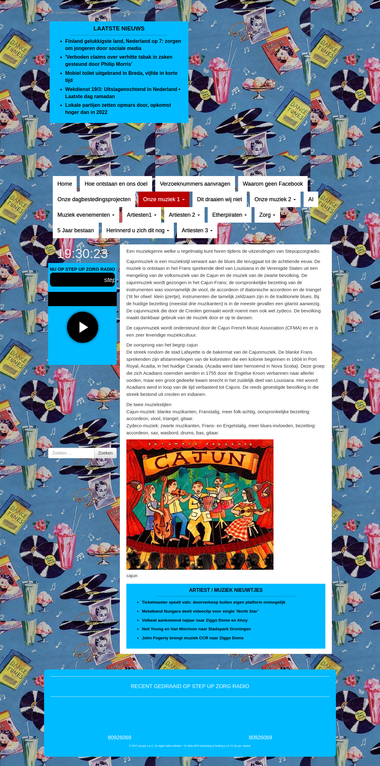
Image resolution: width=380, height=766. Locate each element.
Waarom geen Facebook (273, 184)
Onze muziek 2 (275, 199)
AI (311, 199)
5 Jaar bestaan (75, 230)
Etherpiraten (229, 215)
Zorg (267, 215)
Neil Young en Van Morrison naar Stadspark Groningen (196, 629)
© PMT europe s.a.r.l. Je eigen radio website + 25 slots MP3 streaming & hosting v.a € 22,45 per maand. (190, 745)
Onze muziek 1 (163, 199)
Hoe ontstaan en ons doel (115, 184)
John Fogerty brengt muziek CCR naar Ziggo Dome (193, 638)
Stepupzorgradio (64, 6)
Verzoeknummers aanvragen (195, 184)
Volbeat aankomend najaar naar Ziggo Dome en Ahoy (195, 620)
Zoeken (105, 453)
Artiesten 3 (197, 230)
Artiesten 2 (184, 215)
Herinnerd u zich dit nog (138, 230)
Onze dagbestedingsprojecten (94, 199)
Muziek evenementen (86, 215)
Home (64, 184)
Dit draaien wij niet (219, 199)
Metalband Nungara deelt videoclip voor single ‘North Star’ (200, 611)
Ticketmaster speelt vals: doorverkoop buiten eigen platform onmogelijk (214, 602)
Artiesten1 (141, 215)
